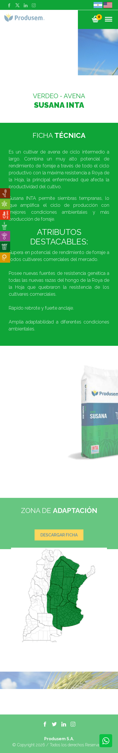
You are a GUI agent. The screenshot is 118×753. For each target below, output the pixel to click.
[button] (95, 18)
